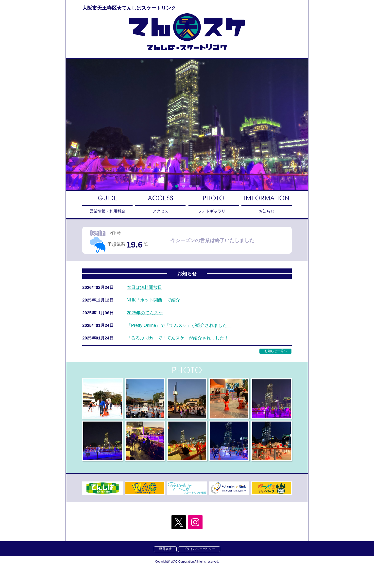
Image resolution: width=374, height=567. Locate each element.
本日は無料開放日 (144, 287)
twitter (178, 521)
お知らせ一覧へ (275, 351)
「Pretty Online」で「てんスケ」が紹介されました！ (179, 325)
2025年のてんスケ (145, 313)
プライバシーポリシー (200, 549)
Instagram (195, 521)
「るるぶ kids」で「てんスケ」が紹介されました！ (178, 338)
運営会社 (165, 549)
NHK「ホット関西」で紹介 (153, 300)
